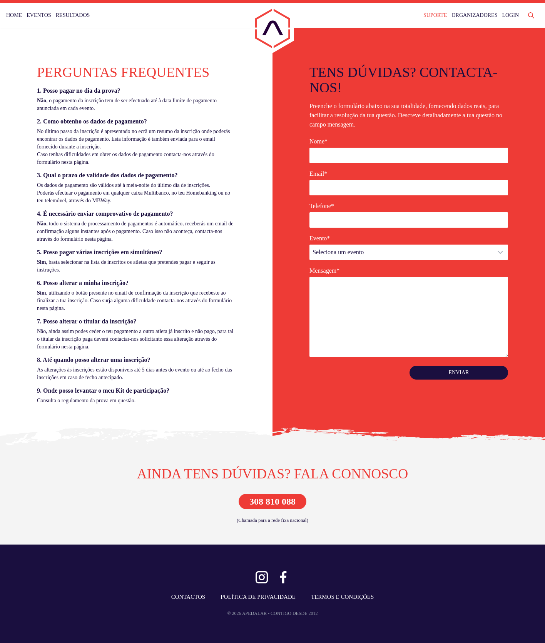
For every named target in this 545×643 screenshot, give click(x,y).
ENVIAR (459, 372)
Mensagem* (324, 270)
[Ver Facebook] (283, 577)
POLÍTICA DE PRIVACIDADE (258, 597)
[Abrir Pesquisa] (531, 15)
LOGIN (510, 15)
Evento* (319, 238)
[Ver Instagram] (262, 577)
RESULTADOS (73, 15)
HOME (14, 15)
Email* (318, 173)
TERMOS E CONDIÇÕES (342, 597)
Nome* (318, 141)
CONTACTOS (188, 597)
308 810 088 (272, 501)
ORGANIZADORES (474, 15)
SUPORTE (435, 15)
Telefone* (321, 206)
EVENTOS (39, 15)
